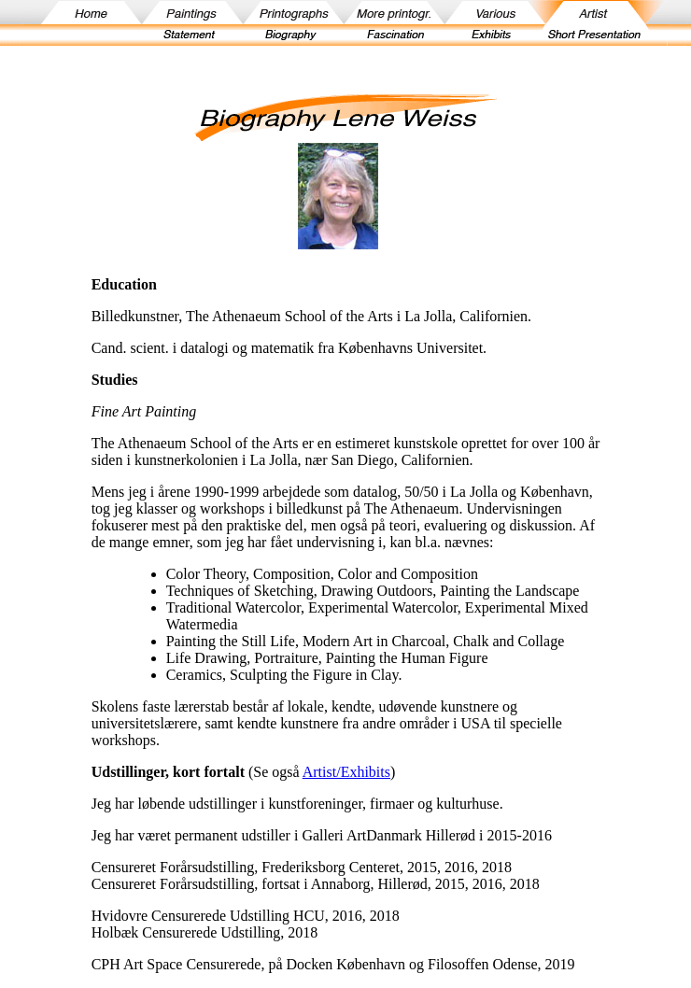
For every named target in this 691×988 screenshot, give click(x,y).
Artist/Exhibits (346, 772)
